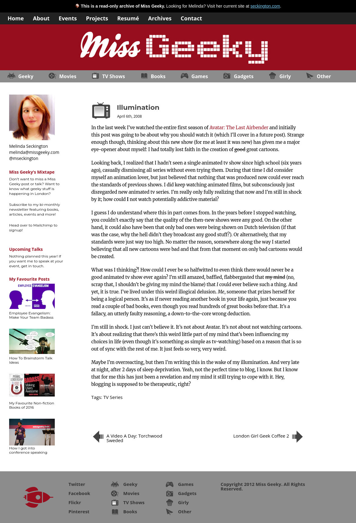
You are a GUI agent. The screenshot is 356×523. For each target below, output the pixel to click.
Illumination (138, 107)
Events (68, 18)
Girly (285, 76)
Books (158, 76)
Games (199, 76)
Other (324, 76)
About (41, 18)
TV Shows (113, 76)
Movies (67, 76)
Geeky (25, 76)
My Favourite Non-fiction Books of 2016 (31, 405)
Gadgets (243, 76)
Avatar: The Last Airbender (239, 127)
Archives (160, 18)
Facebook (79, 493)
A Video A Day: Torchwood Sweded (134, 438)
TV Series (113, 397)
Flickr (74, 502)
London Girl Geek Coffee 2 (261, 436)
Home (16, 18)
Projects (97, 18)
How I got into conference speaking (28, 450)
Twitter (76, 484)
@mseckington (23, 158)
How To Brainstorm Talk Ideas (30, 360)
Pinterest (78, 511)
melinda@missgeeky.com (34, 152)
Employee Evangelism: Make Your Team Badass (31, 315)
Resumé (128, 18)
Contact (191, 18)
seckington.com (265, 6)
